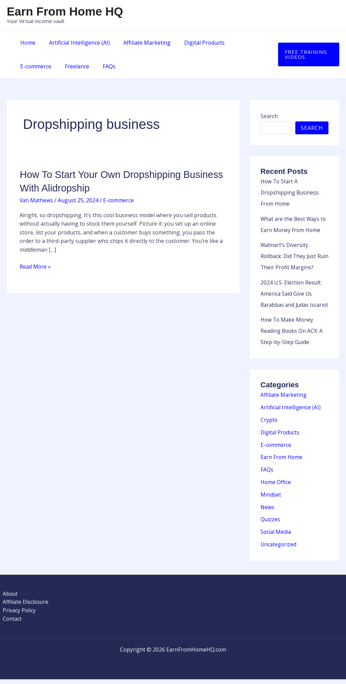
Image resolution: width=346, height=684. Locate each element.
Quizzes (270, 523)
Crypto (269, 426)
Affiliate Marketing (140, 42)
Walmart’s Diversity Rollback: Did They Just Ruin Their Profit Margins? (294, 254)
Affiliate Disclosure (23, 606)
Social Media (276, 536)
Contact (10, 623)
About (8, 597)
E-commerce (241, 42)
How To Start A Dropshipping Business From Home (290, 192)
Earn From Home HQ (65, 11)
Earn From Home (282, 462)
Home (26, 42)
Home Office (276, 487)
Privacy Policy (17, 614)
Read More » (35, 266)
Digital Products (195, 42)
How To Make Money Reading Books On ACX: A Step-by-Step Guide (292, 338)
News (268, 511)
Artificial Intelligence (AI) (75, 42)
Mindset (271, 499)
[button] (307, 54)
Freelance (31, 66)
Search (269, 116)
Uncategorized (279, 548)
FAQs (60, 66)
